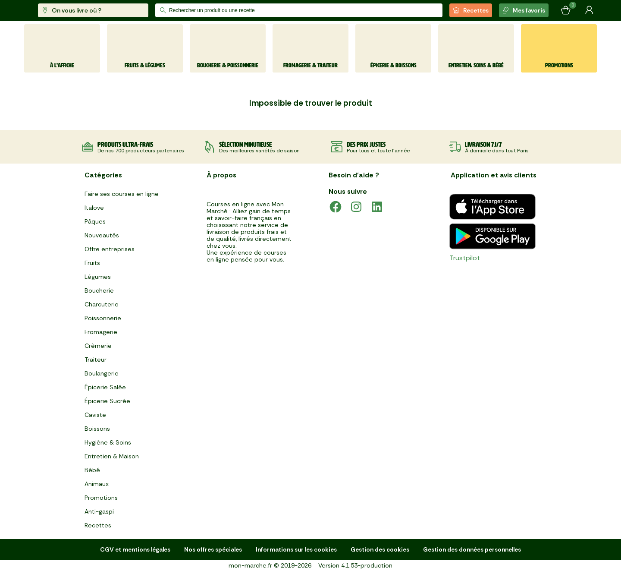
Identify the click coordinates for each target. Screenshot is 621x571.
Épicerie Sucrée (107, 401)
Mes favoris (523, 10)
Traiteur (96, 359)
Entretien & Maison (112, 456)
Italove (94, 207)
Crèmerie (98, 346)
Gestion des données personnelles (472, 549)
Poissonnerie (103, 318)
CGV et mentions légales (135, 549)
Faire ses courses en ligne (122, 194)
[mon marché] (53, 10)
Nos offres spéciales (213, 549)
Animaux (97, 484)
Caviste (95, 415)
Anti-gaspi (99, 511)
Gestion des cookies (380, 549)
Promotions (101, 498)
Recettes (471, 10)
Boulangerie (102, 373)
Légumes (98, 277)
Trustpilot (464, 257)
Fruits (92, 263)
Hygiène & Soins (108, 442)
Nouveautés (102, 235)
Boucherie (99, 290)
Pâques (95, 221)
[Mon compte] (589, 10)
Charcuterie (102, 304)
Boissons (97, 428)
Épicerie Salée (105, 387)
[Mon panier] (565, 10)
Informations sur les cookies (296, 549)
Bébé (92, 470)
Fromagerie (101, 332)
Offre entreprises (110, 249)
